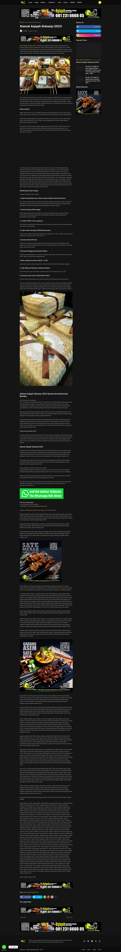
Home (83, 949)
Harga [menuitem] (36, 2)
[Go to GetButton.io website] (4, 950)
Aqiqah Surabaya (66, 590)
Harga (94, 949)
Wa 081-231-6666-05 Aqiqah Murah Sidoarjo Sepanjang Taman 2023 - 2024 (93, 80)
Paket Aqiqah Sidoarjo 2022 (33, 22)
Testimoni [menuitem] (51, 2)
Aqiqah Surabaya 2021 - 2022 (34, 949)
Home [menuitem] (30, 2)
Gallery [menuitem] (43, 2)
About (88, 949)
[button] (99, 2)
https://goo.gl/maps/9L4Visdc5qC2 (37, 506)
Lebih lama (69, 917)
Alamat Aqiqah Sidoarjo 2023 (28, 45)
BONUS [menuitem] (79, 2)
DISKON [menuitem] (72, 2)
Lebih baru (23, 917)
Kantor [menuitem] (66, 2)
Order (99, 949)
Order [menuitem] (59, 2)
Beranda (22, 22)
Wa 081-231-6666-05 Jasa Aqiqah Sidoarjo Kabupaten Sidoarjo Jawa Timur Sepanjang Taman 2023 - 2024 (93, 70)
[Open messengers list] (4, 947)
